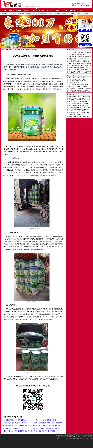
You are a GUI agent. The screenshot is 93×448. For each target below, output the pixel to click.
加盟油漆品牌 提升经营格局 (76, 54)
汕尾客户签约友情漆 (74, 82)
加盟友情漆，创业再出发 (12, 428)
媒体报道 (72, 10)
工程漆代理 (50, 13)
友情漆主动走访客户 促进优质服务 (78, 84)
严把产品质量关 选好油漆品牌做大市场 (80, 52)
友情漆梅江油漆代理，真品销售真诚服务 (47, 425)
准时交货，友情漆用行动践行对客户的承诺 (18, 431)
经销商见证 (10, 49)
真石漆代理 (36, 13)
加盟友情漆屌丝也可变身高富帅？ (78, 80)
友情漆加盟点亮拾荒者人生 (76, 78)
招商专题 (41, 10)
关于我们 (79, 10)
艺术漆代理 (13, 13)
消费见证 (64, 10)
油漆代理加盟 (21, 13)
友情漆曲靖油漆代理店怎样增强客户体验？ (48, 420)
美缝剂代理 (65, 13)
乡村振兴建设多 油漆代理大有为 (78, 59)
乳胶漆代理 (28, 13)
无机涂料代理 (5, 13)
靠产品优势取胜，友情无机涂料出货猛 (79, 99)
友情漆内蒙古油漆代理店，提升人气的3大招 (48, 423)
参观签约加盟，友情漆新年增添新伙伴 (79, 97)
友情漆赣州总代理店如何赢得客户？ (16, 423)
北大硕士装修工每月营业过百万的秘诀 (79, 91)
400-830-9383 (71, 436)
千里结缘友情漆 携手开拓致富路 (44, 431)
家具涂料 (18, 10)
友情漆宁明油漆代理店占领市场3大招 (16, 420)
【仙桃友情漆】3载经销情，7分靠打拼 (80, 88)
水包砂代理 (72, 13)
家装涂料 (11, 10)
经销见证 (57, 10)
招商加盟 (34, 10)
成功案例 (49, 10)
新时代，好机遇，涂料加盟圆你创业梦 (46, 428)
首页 (5, 10)
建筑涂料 (26, 10)
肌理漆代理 (57, 13)
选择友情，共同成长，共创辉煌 (78, 86)
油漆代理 (21, 4)
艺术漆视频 (87, 13)
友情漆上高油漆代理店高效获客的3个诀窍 (17, 425)
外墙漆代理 (43, 13)
